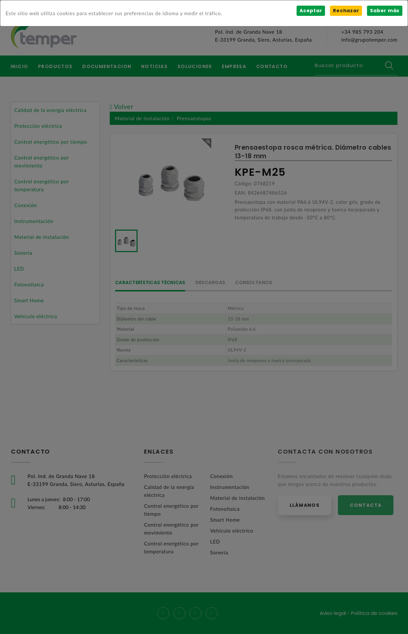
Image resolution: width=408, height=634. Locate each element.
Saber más (384, 10)
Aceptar (311, 10)
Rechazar (346, 10)
